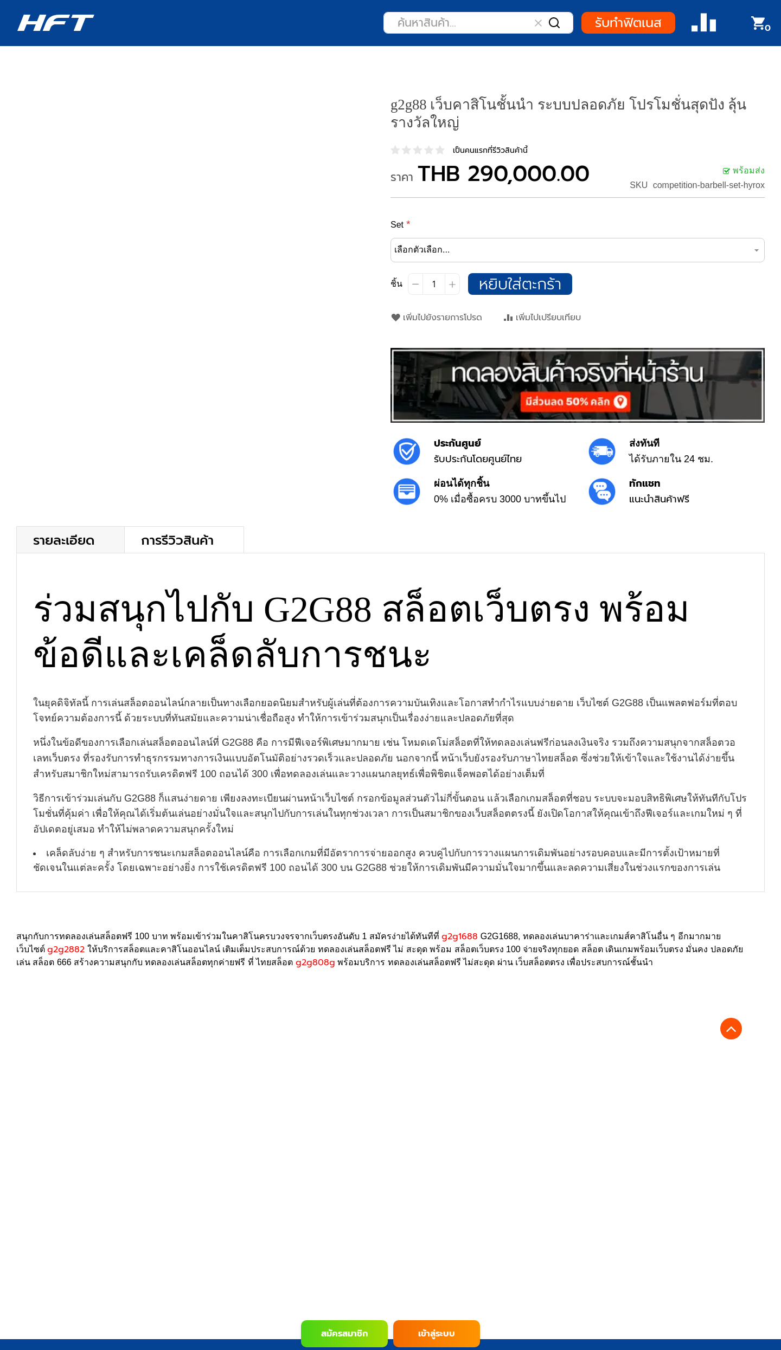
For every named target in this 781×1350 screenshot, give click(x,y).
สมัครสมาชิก (344, 1333)
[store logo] (55, 23)
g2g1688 (459, 936)
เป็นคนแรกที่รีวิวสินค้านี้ (490, 150)
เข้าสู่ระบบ (436, 1333)
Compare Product (703, 23)
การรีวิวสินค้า (177, 539)
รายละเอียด (63, 539)
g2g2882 (66, 949)
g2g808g (315, 962)
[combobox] (478, 23)
